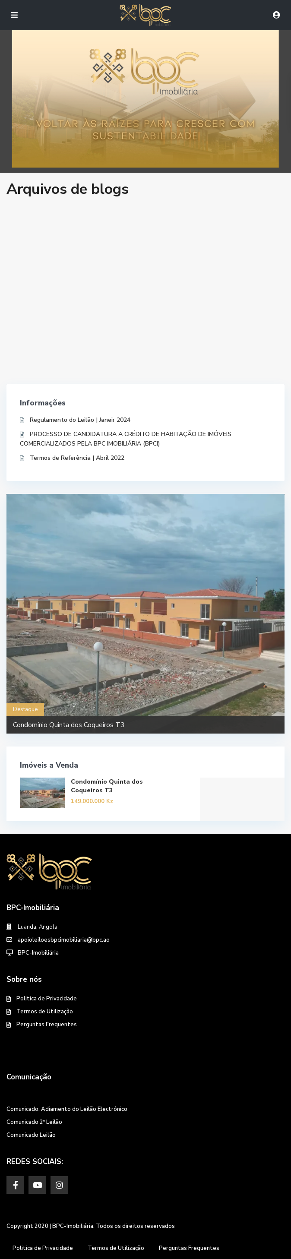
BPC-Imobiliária (38, 953)
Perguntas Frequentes (46, 1024)
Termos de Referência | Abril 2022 (77, 458)
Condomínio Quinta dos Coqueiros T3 (69, 725)
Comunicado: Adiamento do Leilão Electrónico (66, 1109)
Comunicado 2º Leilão (34, 1122)
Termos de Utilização (44, 1011)
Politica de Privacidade (46, 999)
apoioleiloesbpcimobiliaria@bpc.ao (64, 940)
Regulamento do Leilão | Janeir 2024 (80, 420)
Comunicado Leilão (31, 1135)
